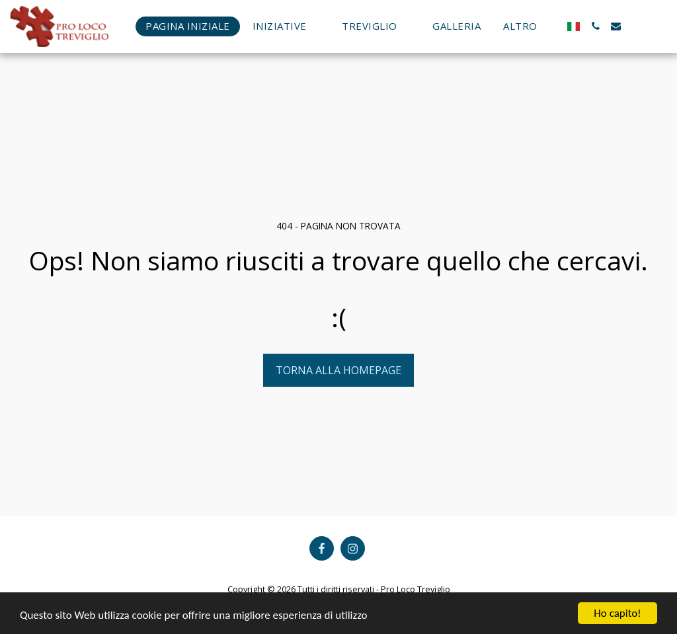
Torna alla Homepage (338, 370)
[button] (286, 26)
